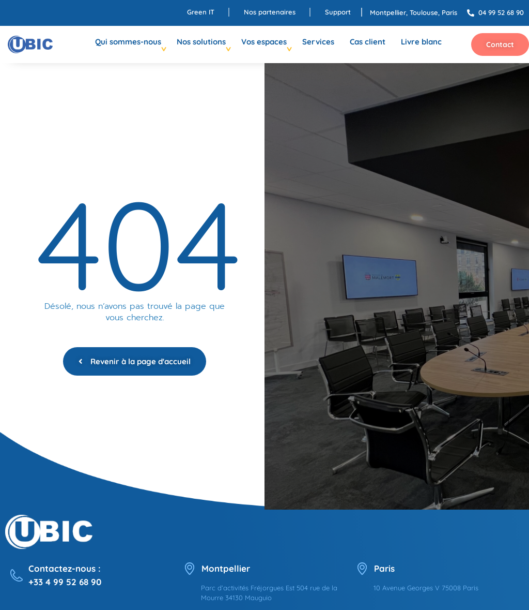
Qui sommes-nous (128, 42)
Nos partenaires (269, 12)
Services (318, 42)
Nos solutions (201, 42)
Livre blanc (421, 42)
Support (338, 12)
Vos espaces (264, 42)
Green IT (200, 12)
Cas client (367, 42)
